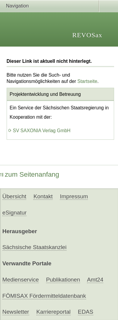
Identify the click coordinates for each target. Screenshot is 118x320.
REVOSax (87, 35)
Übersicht (14, 196)
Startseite (87, 81)
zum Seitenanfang (29, 174)
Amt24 (95, 279)
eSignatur (14, 212)
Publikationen (63, 279)
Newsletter (15, 312)
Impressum (74, 196)
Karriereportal (53, 312)
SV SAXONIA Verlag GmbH (39, 130)
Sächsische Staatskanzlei (34, 247)
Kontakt (43, 196)
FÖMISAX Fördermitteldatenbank (44, 296)
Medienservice (20, 279)
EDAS (85, 312)
